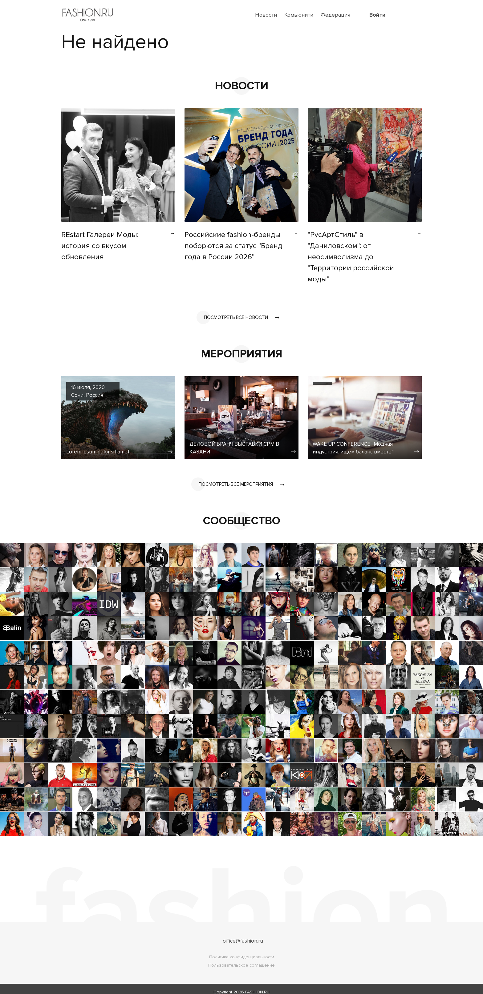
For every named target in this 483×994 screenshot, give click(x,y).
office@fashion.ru (243, 934)
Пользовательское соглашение (241, 959)
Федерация (335, 14)
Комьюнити (298, 14)
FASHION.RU (257, 985)
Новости (266, 14)
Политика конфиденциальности (241, 950)
